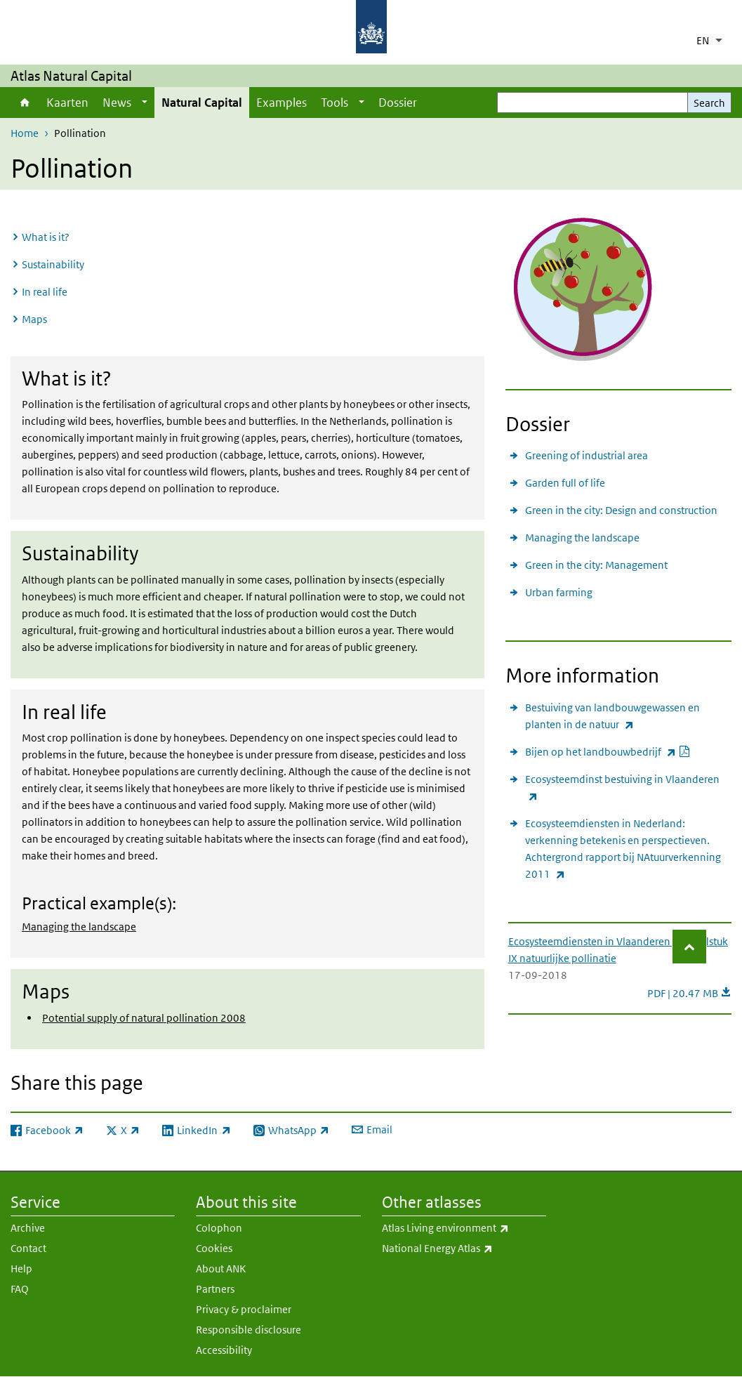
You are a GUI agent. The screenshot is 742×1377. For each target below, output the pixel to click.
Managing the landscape (79, 926)
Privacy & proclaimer (243, 1309)
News (116, 102)
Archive (28, 1227)
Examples (281, 102)
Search (709, 103)
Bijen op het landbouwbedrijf (608, 751)
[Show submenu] (144, 102)
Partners (215, 1289)
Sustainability (53, 264)
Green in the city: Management (596, 565)
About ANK (221, 1268)
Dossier (397, 102)
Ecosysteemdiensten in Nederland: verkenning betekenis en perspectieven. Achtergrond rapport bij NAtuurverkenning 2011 (628, 850)
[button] (689, 946)
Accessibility (224, 1350)
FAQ (20, 1289)
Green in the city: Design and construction (621, 510)
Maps (34, 319)
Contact (28, 1248)
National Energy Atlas (464, 1248)
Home (25, 102)
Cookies (214, 1248)
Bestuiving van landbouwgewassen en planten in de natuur (628, 717)
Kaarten (67, 102)
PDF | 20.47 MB (689, 993)
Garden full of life (565, 482)
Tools (334, 102)
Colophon (219, 1227)
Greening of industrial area (586, 455)
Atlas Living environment (464, 1228)
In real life (44, 291)
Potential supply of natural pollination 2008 (144, 1017)
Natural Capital (201, 102)
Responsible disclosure (248, 1329)
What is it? (45, 237)
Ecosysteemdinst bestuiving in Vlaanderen (627, 788)
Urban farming (558, 592)
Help (21, 1268)
